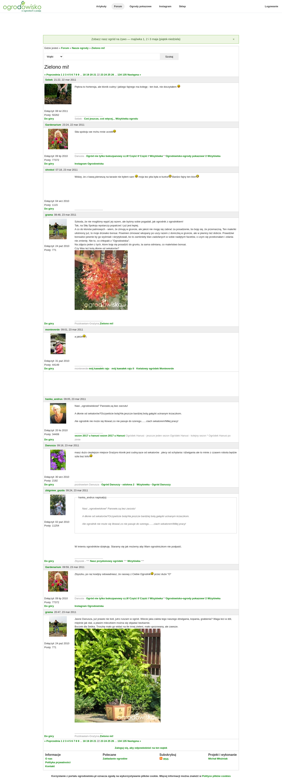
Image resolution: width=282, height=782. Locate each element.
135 (124, 74)
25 (109, 74)
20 (91, 74)
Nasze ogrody (80, 48)
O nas (48, 758)
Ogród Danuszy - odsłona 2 (117, 484)
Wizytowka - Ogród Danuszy (153, 484)
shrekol (49, 169)
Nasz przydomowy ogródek (107, 561)
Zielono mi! (98, 48)
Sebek (49, 79)
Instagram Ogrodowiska (89, 163)
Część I (144, 156)
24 (105, 74)
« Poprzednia (52, 74)
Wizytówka (156, 156)
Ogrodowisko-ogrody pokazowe (185, 156)
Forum (118, 6)
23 (101, 74)
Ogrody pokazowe (141, 6)
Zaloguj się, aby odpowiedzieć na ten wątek (141, 747)
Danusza (50, 445)
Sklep (182, 6)
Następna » (134, 74)
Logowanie (271, 6)
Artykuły (101, 6)
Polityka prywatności (57, 762)
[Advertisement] (141, 24)
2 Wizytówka (212, 156)
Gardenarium (53, 124)
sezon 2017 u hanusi (87, 435)
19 (87, 74)
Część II (134, 156)
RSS (163, 759)
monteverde (52, 329)
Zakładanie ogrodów (115, 758)
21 (94, 74)
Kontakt (50, 766)
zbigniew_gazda (55, 490)
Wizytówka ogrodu (127, 118)
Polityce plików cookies (216, 776)
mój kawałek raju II (123, 368)
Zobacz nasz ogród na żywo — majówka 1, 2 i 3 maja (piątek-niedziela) (135, 39)
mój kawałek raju (99, 368)
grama (49, 214)
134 (120, 74)
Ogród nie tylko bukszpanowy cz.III (107, 156)
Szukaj (169, 56)
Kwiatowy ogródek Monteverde (155, 368)
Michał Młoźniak (218, 758)
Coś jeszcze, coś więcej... (99, 118)
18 (84, 74)
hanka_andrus (53, 399)
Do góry (49, 118)
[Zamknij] (234, 39)
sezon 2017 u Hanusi (112, 435)
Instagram (165, 6)
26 (112, 74)
